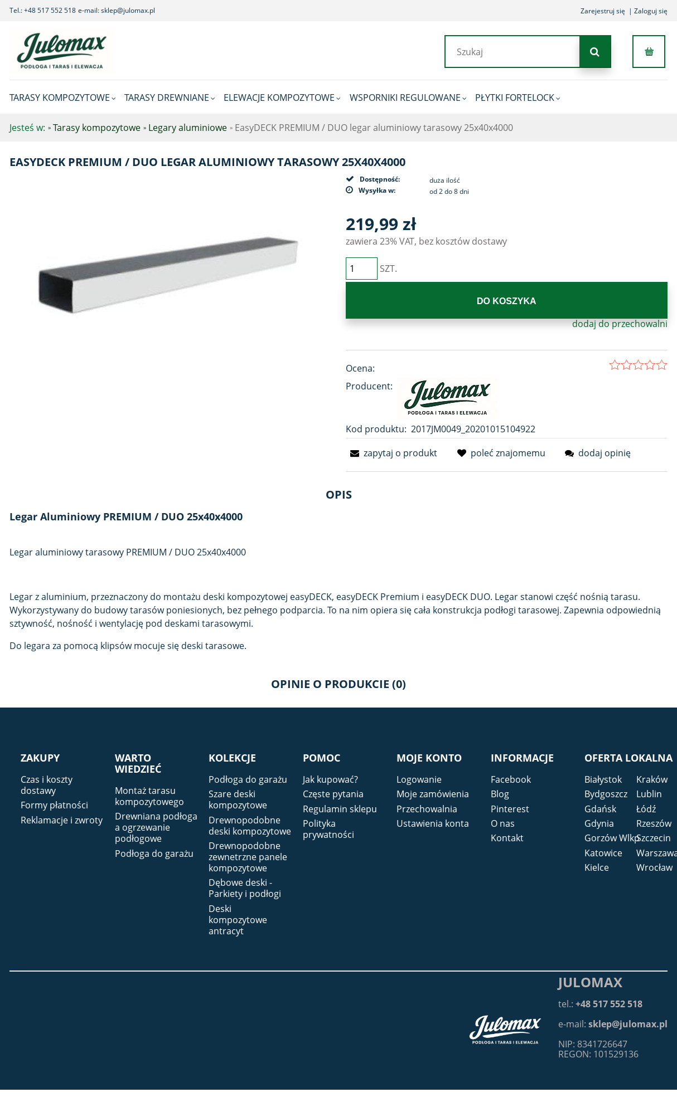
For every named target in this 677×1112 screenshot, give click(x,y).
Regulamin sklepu (340, 809)
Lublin (649, 794)
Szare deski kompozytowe (238, 799)
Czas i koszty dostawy (46, 785)
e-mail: (613, 1024)
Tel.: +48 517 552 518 (42, 10)
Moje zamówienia (432, 794)
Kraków (652, 779)
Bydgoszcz (605, 794)
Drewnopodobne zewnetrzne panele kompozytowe (248, 857)
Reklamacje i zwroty (62, 820)
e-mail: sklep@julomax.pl (116, 10)
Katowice (603, 853)
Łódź (646, 809)
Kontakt (507, 838)
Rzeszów (653, 823)
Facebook (511, 779)
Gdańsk (600, 809)
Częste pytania (333, 794)
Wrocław (654, 867)
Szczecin (653, 838)
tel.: (600, 1004)
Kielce (596, 867)
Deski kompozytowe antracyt (238, 920)
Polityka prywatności (328, 829)
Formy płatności (54, 805)
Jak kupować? (330, 779)
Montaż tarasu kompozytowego (149, 796)
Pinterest (510, 809)
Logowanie (419, 779)
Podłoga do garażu (154, 853)
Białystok (603, 779)
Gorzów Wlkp (612, 838)
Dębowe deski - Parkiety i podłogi (245, 888)
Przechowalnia (426, 809)
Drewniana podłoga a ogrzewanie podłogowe (156, 827)
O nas (503, 823)
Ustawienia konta (432, 823)
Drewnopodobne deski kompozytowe (250, 825)
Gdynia (599, 823)
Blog (500, 794)
